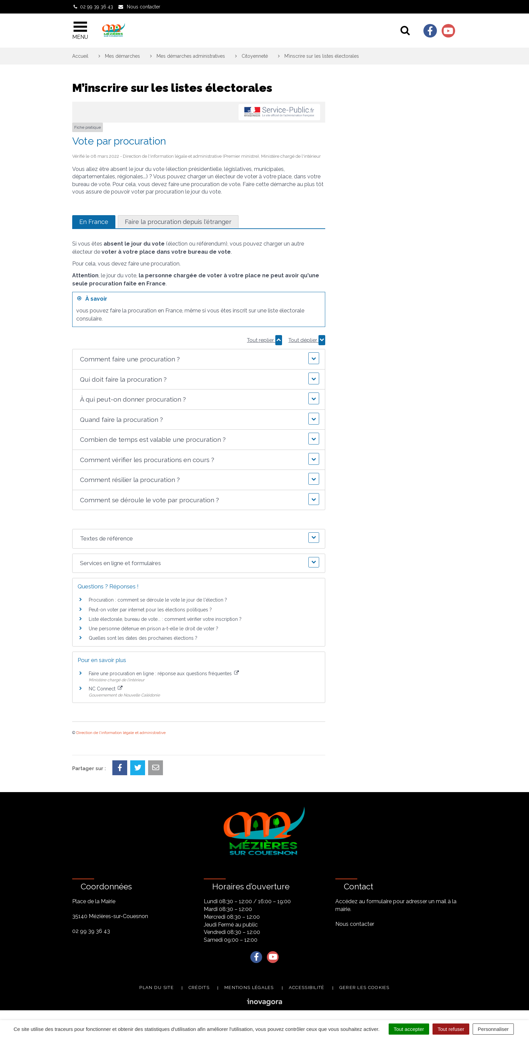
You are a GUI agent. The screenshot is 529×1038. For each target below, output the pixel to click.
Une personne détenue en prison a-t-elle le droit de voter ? (153, 628)
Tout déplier (306, 340)
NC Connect (105, 688)
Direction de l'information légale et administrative (121, 732)
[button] (198, 359)
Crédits (199, 987)
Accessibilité (307, 987)
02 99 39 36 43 (91, 931)
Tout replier (264, 340)
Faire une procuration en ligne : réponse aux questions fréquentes (164, 673)
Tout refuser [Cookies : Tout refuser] (451, 1029)
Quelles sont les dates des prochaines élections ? (143, 638)
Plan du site (156, 987)
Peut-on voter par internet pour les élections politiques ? (150, 609)
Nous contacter (354, 924)
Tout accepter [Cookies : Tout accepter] (409, 1029)
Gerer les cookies (364, 987)
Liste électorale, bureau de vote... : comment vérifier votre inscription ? (165, 619)
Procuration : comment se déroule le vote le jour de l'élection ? (158, 600)
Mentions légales (249, 987)
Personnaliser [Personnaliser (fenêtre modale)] (493, 1029)
